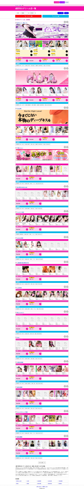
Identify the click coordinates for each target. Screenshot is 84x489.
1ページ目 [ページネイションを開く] (42, 462)
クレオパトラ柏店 (20, 212)
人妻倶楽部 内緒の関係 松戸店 (23, 262)
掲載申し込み (45, 486)
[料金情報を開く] (35, 60)
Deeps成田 (19, 108)
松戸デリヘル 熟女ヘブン (22, 22)
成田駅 (28, 483)
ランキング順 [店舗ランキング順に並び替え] (28, 16)
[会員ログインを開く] (67, 2)
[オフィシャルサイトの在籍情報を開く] (59, 54)
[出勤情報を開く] (62, 60)
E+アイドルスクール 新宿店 (22, 69)
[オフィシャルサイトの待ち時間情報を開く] (59, 51)
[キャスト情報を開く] (48, 60)
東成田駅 (60, 483)
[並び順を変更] (25, 13)
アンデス (16, 5)
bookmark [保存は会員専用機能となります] (67, 22)
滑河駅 (17, 483)
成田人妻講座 (19, 436)
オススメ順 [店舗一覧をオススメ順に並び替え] (55, 16)
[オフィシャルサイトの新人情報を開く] (42, 51)
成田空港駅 (39, 483)
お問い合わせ (39, 486)
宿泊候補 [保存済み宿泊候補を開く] (56, 2)
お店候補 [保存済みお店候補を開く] (62, 2)
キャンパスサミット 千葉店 (22, 412)
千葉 (20, 5)
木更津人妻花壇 (20, 362)
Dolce (18, 337)
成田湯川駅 (50, 483)
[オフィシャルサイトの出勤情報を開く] (24, 51)
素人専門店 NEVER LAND (22, 187)
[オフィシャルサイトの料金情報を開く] (42, 54)
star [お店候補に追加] (65, 22)
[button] (42, 31)
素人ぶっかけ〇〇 (20, 312)
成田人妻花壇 (19, 387)
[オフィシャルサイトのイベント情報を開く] (24, 54)
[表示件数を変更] (32, 13)
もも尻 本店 (19, 287)
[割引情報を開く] (22, 60)
